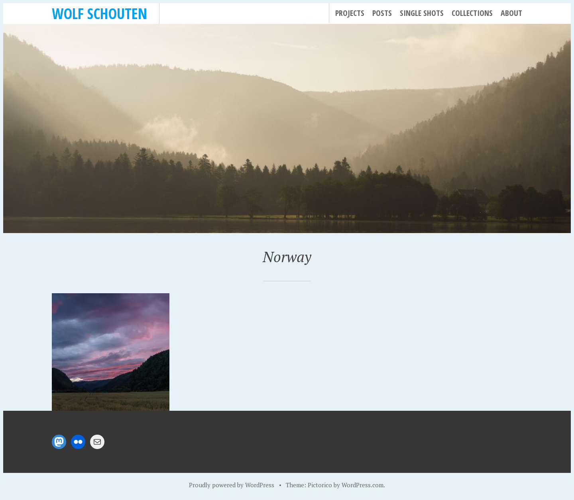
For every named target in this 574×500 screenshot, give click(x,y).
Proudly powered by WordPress (231, 485)
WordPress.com (362, 485)
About (511, 13)
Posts (382, 13)
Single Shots (422, 13)
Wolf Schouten (99, 13)
